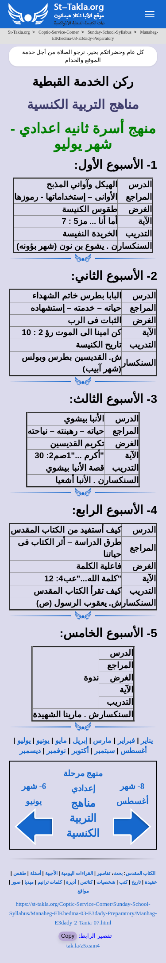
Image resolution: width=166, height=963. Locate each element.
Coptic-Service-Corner (59, 32)
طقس (19, 873)
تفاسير (103, 873)
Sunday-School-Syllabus (109, 32)
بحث (118, 873)
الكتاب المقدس (141, 873)
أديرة (71, 882)
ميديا (29, 882)
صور (16, 882)
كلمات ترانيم (50, 882)
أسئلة (35, 873)
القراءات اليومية (77, 873)
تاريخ (136, 882)
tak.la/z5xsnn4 (83, 945)
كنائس (86, 882)
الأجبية (51, 873)
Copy (67, 935)
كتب (123, 882)
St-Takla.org (19, 32)
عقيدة (151, 882)
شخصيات (106, 882)
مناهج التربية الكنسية (83, 818)
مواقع (83, 891)
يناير (147, 740)
